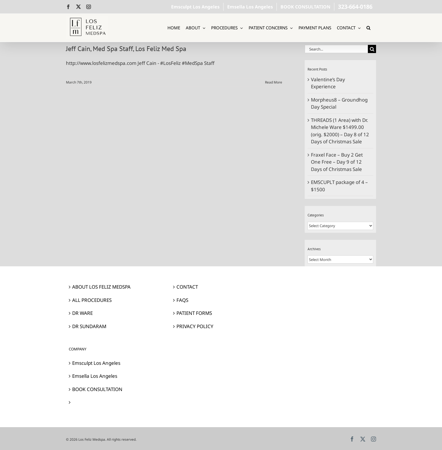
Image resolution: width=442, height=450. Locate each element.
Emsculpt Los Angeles (96, 363)
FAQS (182, 300)
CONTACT (187, 287)
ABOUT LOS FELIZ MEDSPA (101, 287)
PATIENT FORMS (194, 313)
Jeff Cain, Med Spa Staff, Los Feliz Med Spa (126, 48)
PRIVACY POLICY (194, 326)
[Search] (372, 49)
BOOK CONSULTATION (97, 389)
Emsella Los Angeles (94, 376)
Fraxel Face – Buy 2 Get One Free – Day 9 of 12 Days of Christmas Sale (337, 162)
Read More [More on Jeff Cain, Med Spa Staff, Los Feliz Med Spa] (273, 82)
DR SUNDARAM (89, 326)
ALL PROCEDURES (92, 300)
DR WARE (82, 313)
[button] (368, 28)
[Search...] (336, 49)
